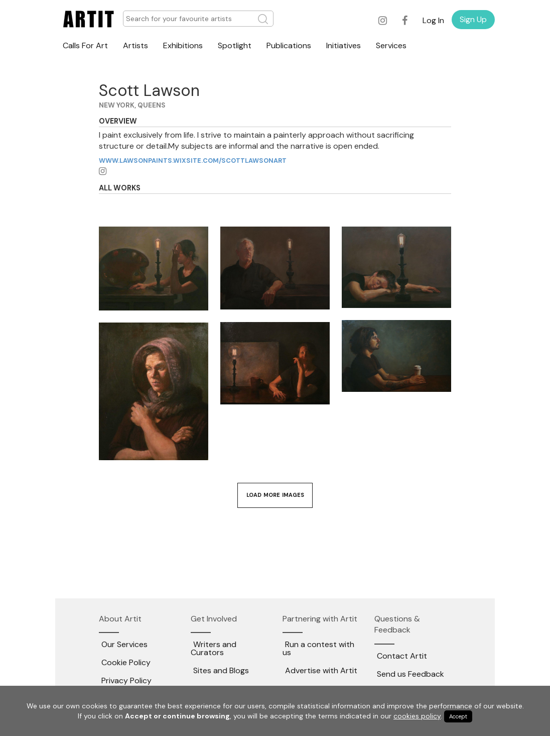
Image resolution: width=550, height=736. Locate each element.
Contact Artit (402, 656)
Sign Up (473, 19)
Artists (135, 45)
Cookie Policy (126, 662)
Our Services (124, 644)
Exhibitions (183, 45)
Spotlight (234, 45)
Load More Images (275, 494)
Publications (288, 45)
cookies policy (417, 715)
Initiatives (343, 45)
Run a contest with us (318, 648)
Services (391, 45)
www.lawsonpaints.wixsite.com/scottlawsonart (193, 160)
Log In (433, 20)
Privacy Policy (126, 680)
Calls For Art (85, 45)
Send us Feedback (410, 674)
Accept (458, 716)
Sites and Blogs (221, 670)
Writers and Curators (213, 648)
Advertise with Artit (321, 670)
